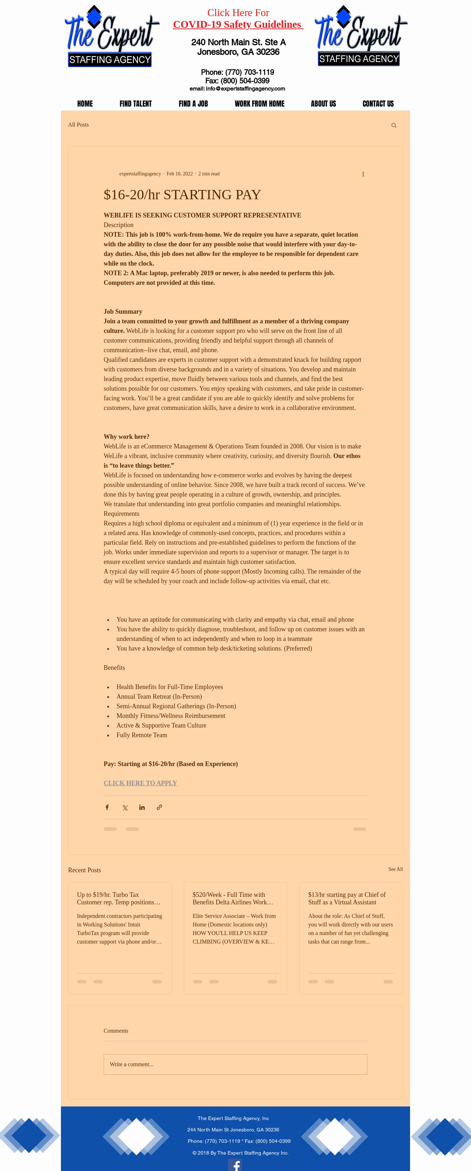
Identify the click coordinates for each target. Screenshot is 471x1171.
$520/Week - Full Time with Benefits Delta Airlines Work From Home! (230, 898)
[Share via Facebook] (107, 807)
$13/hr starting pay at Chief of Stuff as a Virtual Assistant (346, 898)
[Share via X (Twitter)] (124, 807)
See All (395, 869)
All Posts (78, 125)
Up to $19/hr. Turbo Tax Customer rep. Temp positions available (115, 898)
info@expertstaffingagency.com (245, 88)
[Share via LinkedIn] (142, 807)
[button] (393, 125)
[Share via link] (159, 807)
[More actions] (363, 173)
